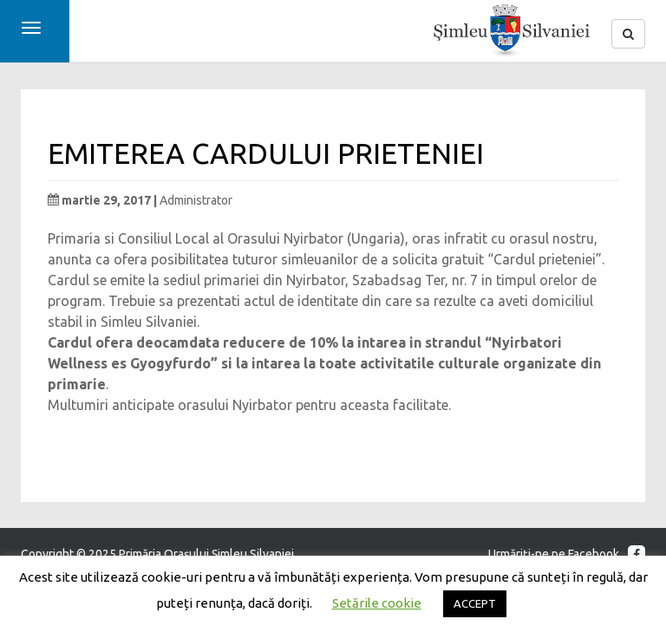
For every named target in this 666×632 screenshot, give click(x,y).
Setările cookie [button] (376, 603)
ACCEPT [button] (475, 603)
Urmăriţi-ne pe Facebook (566, 554)
